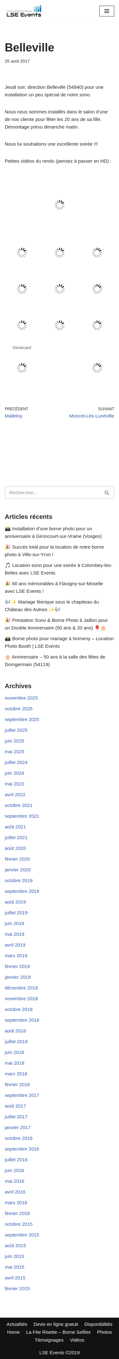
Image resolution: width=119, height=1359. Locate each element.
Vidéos (77, 1340)
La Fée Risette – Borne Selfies (58, 1332)
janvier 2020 (18, 869)
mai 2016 (14, 1181)
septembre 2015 (22, 1234)
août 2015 (15, 1245)
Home (13, 1332)
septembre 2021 (22, 816)
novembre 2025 (21, 698)
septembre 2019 (22, 891)
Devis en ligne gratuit (56, 1324)
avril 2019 (15, 944)
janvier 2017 (18, 1127)
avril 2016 (15, 1191)
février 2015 (17, 1288)
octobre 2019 (19, 880)
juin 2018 (14, 1052)
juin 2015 (14, 1256)
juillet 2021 (16, 837)
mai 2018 (14, 1063)
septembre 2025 (22, 719)
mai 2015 (14, 1267)
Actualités (17, 1324)
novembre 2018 (21, 998)
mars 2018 (16, 1073)
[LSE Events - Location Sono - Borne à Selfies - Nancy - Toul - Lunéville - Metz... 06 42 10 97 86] (24, 10)
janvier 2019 (18, 977)
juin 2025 (14, 740)
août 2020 (15, 848)
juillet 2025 (16, 730)
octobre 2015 (19, 1224)
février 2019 (17, 966)
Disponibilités (98, 1324)
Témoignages (49, 1340)
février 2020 (17, 859)
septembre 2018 (22, 1020)
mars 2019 (16, 955)
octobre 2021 (19, 805)
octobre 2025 (19, 708)
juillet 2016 (16, 1159)
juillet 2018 (16, 1041)
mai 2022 (14, 783)
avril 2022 (15, 794)
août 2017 (15, 1106)
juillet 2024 (16, 762)
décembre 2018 (21, 987)
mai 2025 (14, 751)
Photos (104, 1332)
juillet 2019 (16, 912)
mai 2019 (14, 934)
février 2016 (17, 1213)
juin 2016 (14, 1170)
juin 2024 (14, 773)
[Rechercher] (52, 492)
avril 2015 (15, 1277)
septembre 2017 (22, 1095)
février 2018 (17, 1084)
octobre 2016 (19, 1138)
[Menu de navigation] (106, 11)
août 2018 (15, 1030)
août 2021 (15, 826)
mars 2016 (16, 1202)
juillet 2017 (16, 1116)
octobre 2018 (19, 1009)
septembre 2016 (22, 1149)
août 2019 (15, 902)
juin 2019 (14, 923)
